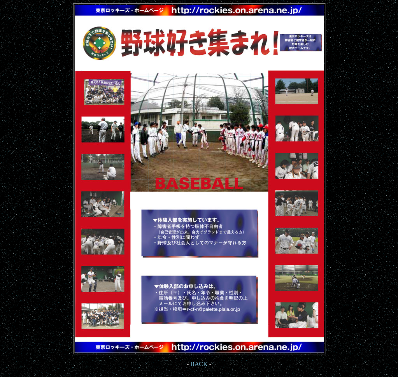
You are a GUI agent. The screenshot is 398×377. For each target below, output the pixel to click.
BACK (198, 364)
